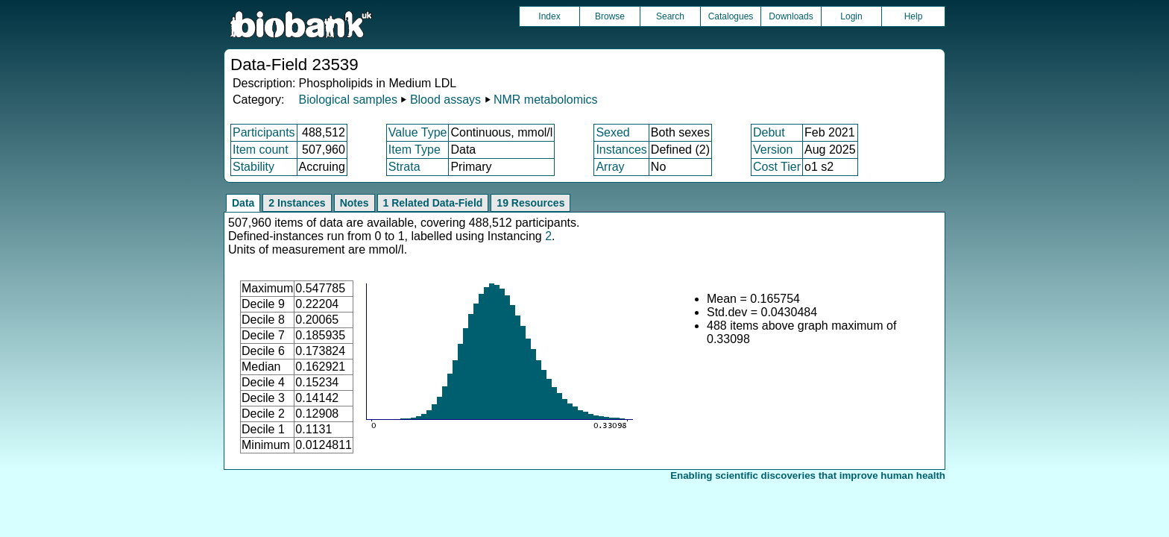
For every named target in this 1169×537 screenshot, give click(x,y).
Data (243, 203)
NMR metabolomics (546, 99)
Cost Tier (777, 166)
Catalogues (731, 16)
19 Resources (530, 203)
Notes (354, 203)
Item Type (414, 149)
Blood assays (445, 99)
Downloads (791, 16)
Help (913, 16)
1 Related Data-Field (433, 203)
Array (610, 166)
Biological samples (347, 99)
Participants (264, 132)
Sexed (612, 132)
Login (851, 16)
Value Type (417, 132)
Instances (621, 149)
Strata (404, 166)
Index (549, 16)
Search (670, 16)
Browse (610, 16)
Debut (769, 132)
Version (773, 149)
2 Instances (296, 203)
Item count (261, 149)
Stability (253, 166)
